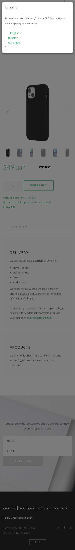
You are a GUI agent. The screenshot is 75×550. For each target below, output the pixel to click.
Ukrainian (14, 42)
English (14, 33)
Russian (13, 38)
